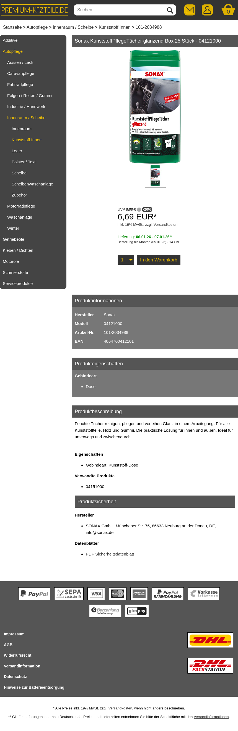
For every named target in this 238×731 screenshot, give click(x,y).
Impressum (14, 634)
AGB (8, 645)
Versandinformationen (211, 717)
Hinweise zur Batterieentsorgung (34, 687)
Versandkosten (165, 224)
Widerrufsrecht (17, 655)
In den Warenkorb (158, 260)
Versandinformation (22, 666)
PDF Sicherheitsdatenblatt (110, 554)
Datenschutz (15, 676)
